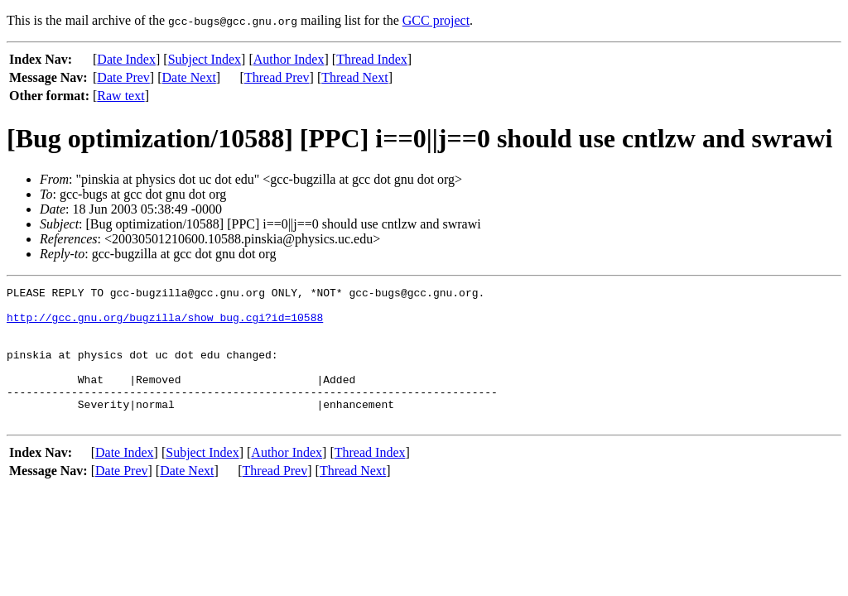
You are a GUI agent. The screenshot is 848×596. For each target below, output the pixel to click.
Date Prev (123, 77)
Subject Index (204, 59)
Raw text (120, 96)
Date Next (189, 77)
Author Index (289, 59)
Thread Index (371, 59)
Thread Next (354, 77)
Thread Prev (277, 77)
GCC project (436, 20)
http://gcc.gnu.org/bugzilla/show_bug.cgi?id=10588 (165, 324)
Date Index (126, 59)
